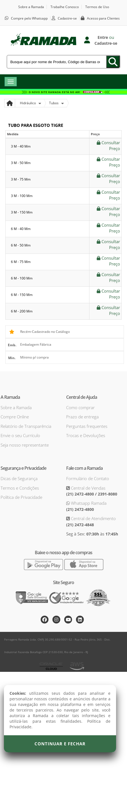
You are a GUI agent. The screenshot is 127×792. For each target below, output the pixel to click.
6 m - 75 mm (21, 261)
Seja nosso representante (25, 445)
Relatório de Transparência (26, 426)
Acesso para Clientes (103, 18)
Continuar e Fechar (60, 743)
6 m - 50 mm (21, 245)
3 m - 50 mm (21, 162)
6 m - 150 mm (22, 294)
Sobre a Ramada (31, 7)
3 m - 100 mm (22, 195)
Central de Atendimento (93, 518)
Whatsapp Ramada (88, 503)
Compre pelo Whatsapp (29, 18)
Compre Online (15, 416)
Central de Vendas (87, 488)
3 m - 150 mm (22, 212)
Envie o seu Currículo (20, 435)
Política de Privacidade (21, 497)
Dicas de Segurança (19, 478)
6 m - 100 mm (22, 278)
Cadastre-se (67, 18)
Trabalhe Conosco (64, 7)
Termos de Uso (97, 7)
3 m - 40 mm (21, 146)
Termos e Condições (20, 488)
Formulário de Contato (87, 478)
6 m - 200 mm (22, 311)
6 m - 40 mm (21, 228)
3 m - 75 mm (21, 179)
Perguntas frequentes (86, 426)
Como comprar (80, 407)
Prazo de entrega (82, 416)
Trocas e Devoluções (85, 435)
